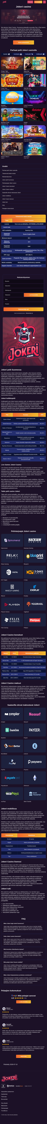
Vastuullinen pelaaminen (7, 1091)
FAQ (3, 205)
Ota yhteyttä (4, 1103)
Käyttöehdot (4, 1094)
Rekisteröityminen (7, 176)
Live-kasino (18, 54)
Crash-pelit (29, 54)
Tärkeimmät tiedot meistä (9, 173)
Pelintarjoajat (4, 1108)
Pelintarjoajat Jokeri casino (9, 183)
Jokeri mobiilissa (6, 195)
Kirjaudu (30, 2)
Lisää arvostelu (24, 1001)
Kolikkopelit (40, 54)
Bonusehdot (4, 1099)
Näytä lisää (23, 1056)
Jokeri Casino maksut (8, 189)
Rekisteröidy (38, 2)
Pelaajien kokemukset (8, 208)
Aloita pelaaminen (23, 42)
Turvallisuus (4, 1110)
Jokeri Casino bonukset (8, 186)
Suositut (6, 54)
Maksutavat (4, 1105)
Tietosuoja (4, 1096)
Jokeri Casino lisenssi (8, 199)
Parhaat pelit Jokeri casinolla (9, 170)
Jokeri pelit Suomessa (8, 180)
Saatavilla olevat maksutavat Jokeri (11, 192)
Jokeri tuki (5, 202)
